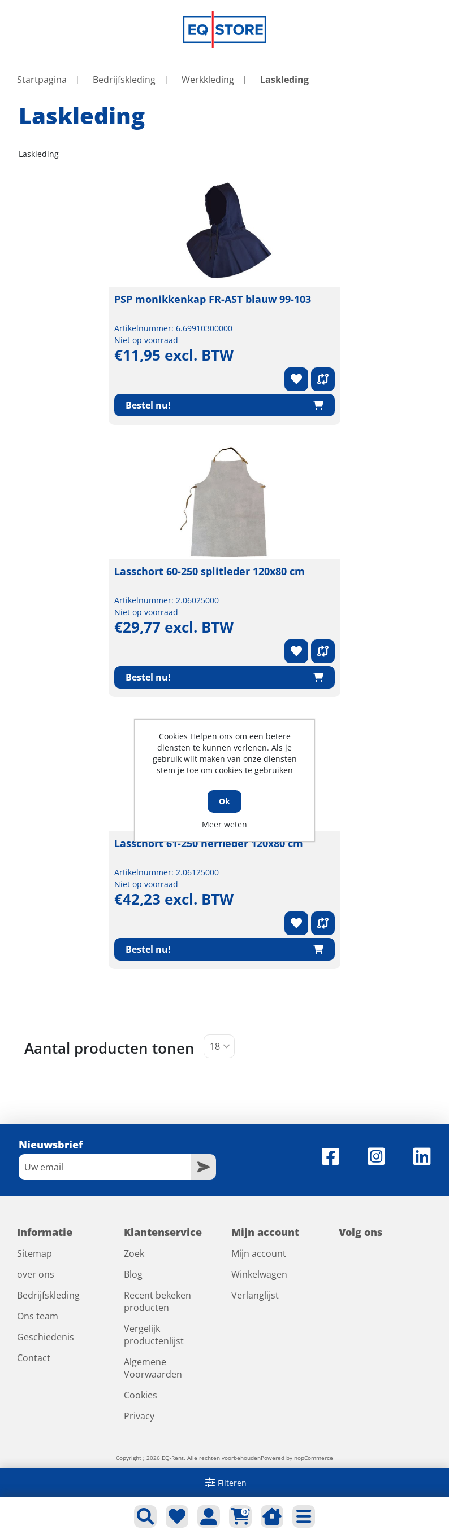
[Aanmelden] (105, 1167)
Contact (33, 1358)
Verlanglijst (255, 1295)
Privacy (139, 1416)
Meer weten (224, 824)
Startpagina (42, 79)
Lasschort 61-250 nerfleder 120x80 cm (208, 843)
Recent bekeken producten (157, 1301)
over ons (35, 1274)
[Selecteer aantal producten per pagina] (219, 1046)
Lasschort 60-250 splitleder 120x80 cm (209, 571)
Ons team (37, 1316)
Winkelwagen (259, 1274)
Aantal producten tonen (109, 1048)
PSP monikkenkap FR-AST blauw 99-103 (212, 299)
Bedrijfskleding (48, 1295)
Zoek (134, 1253)
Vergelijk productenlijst (154, 1334)
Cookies (140, 1395)
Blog (133, 1274)
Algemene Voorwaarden (153, 1368)
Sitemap (34, 1253)
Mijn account (258, 1253)
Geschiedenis (45, 1337)
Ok (224, 801)
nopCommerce (313, 1458)
